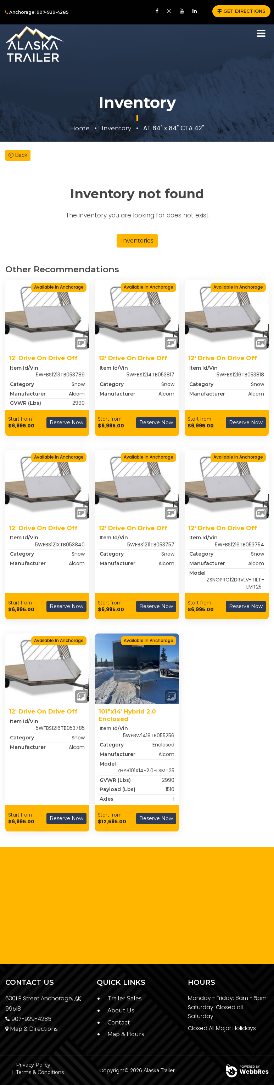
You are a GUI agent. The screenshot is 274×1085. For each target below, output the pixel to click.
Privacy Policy (33, 1065)
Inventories (137, 240)
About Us (120, 1010)
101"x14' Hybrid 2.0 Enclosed (127, 715)
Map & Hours (125, 1034)
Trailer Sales (124, 998)
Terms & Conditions (40, 1072)
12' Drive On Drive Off (43, 358)
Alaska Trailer (159, 1070)
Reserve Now (66, 422)
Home (80, 128)
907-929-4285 (28, 1019)
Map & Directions (31, 1029)
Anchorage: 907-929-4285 (36, 12)
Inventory (116, 128)
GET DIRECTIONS (241, 11)
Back (18, 155)
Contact (118, 1022)
